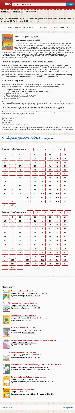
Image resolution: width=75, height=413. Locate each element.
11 (27, 154)
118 (12, 201)
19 (20, 158)
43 (65, 166)
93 (35, 189)
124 (57, 201)
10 (20, 154)
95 (50, 189)
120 (27, 201)
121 (35, 201)
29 (27, 162)
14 (50, 154)
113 (50, 197)
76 (42, 182)
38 (27, 166)
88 (65, 185)
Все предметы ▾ (18, 11)
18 (12, 158)
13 (42, 154)
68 (50, 178)
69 (57, 178)
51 (57, 170)
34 (65, 162)
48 (35, 170)
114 (57, 260)
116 (64, 197)
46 (20, 170)
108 (12, 197)
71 (5, 182)
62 (5, 178)
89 (5, 189)
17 (5, 158)
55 (20, 174)
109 (20, 197)
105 (57, 193)
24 (57, 158)
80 (5, 185)
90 (12, 189)
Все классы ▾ (5, 11)
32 (50, 162)
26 (5, 162)
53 (5, 174)
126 (5, 205)
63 (12, 178)
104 (50, 193)
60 (57, 174)
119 (20, 201)
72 (12, 182)
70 (65, 178)
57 (35, 174)
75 (35, 182)
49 (42, 170)
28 (20, 162)
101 (27, 193)
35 (5, 166)
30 (35, 162)
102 (35, 193)
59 (50, 174)
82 (20, 185)
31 (42, 162)
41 (50, 166)
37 (20, 166)
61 (65, 174)
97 (65, 189)
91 (20, 189)
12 (35, 154)
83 (27, 185)
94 (42, 189)
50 (50, 170)
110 (27, 197)
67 (42, 178)
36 (12, 166)
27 (12, 162)
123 (50, 201)
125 (64, 201)
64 (20, 178)
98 (5, 193)
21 (35, 158)
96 (57, 189)
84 (35, 185)
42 (57, 166)
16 (65, 154)
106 (64, 193)
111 (35, 197)
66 (35, 178)
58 (42, 174)
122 (42, 201)
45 (12, 170)
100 (20, 193)
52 (65, 170)
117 (5, 201)
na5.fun (5, 408)
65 (27, 178)
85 (42, 185)
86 (50, 185)
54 (12, 174)
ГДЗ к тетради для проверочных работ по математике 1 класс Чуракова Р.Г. (29, 139)
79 (65, 182)
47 (27, 170)
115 (57, 197)
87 (57, 185)
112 (42, 197)
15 (57, 154)
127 (12, 205)
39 (35, 166)
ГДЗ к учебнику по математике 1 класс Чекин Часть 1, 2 (21, 137)
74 (27, 182)
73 (20, 182)
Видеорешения (31, 11)
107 (5, 197)
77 (50, 182)
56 (27, 174)
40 (42, 166)
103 (42, 193)
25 (65, 158)
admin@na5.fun (67, 408)
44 (5, 170)
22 (42, 158)
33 (57, 162)
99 (12, 193)
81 (12, 185)
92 (27, 189)
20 (27, 158)
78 (57, 182)
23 (50, 158)
